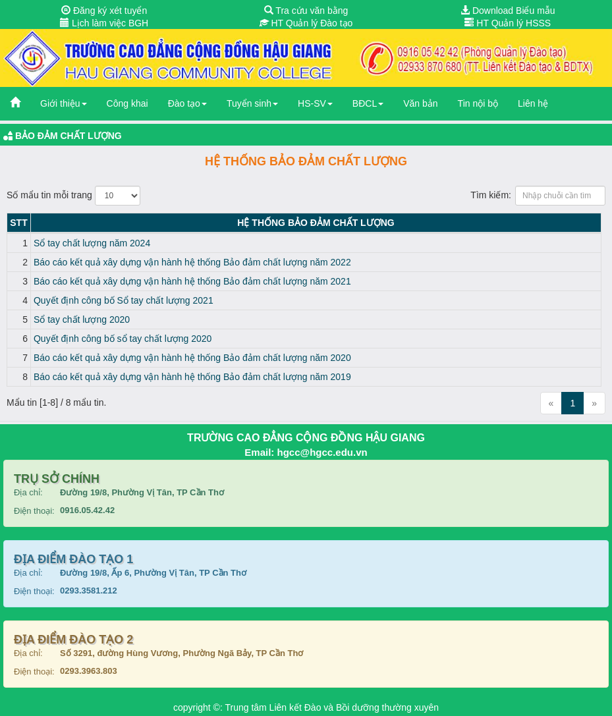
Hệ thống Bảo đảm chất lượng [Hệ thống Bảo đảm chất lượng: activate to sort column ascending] (315, 222)
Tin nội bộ (478, 103)
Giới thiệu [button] (63, 103)
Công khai (127, 103)
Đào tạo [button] (187, 103)
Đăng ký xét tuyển (104, 10)
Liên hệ (533, 103)
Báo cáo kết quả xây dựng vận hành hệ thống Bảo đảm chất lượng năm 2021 (192, 281)
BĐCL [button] (367, 103)
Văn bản (420, 103)
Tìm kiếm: (537, 196)
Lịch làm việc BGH (104, 23)
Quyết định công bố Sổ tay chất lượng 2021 (123, 300)
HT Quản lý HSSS (507, 23)
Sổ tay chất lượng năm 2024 (92, 243)
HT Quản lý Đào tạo (306, 23)
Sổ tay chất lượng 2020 (82, 319)
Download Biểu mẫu (507, 10)
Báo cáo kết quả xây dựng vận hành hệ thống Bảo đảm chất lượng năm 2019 (192, 377)
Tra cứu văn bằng (306, 10)
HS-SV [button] (315, 103)
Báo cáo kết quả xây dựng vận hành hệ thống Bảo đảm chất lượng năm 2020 (192, 357)
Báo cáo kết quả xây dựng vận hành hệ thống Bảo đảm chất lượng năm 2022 (192, 262)
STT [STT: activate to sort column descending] (18, 222)
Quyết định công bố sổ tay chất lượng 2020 (122, 338)
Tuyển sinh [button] (252, 103)
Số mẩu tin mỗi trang (73, 196)
